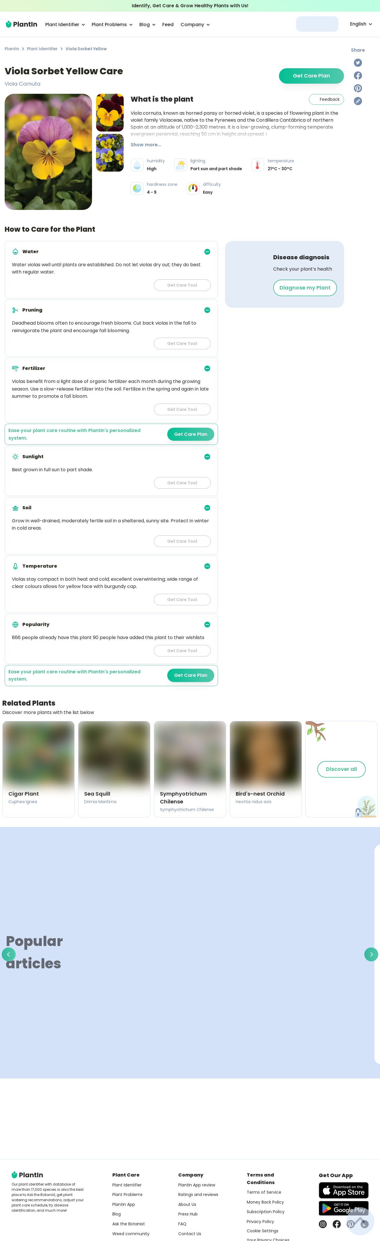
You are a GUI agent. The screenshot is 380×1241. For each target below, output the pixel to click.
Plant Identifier (42, 49)
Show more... (146, 144)
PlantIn (12, 49)
